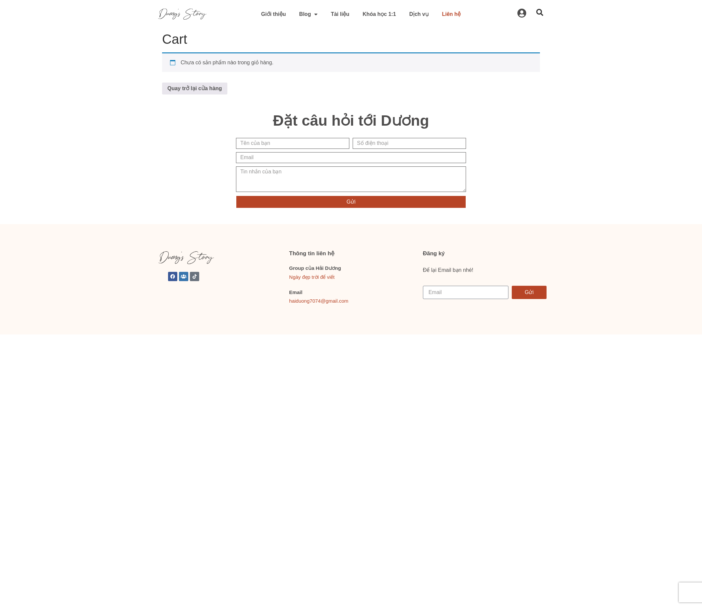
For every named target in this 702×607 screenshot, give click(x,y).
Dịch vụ (419, 14)
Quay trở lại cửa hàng (194, 88)
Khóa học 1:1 (379, 14)
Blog (308, 14)
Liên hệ (451, 14)
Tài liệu (340, 14)
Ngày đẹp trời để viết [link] (311, 277)
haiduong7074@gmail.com (318, 301)
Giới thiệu (273, 14)
